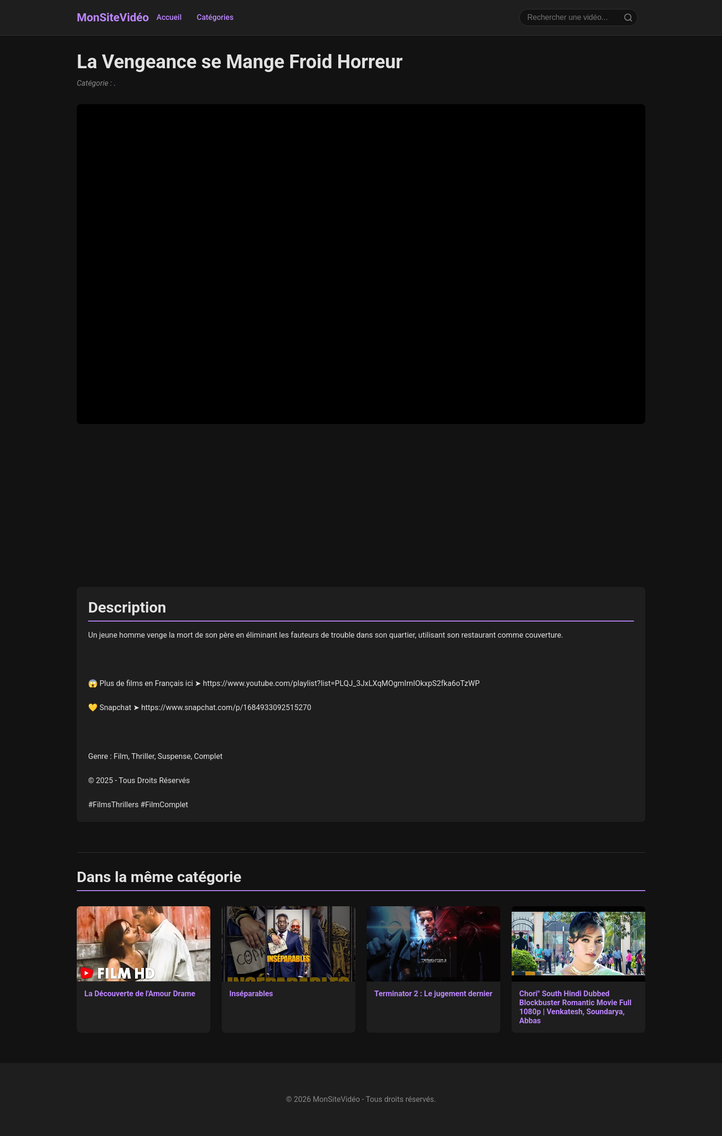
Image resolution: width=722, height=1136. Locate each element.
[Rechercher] (628, 17)
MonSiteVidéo (113, 17)
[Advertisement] (361, 505)
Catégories (215, 17)
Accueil (168, 17)
